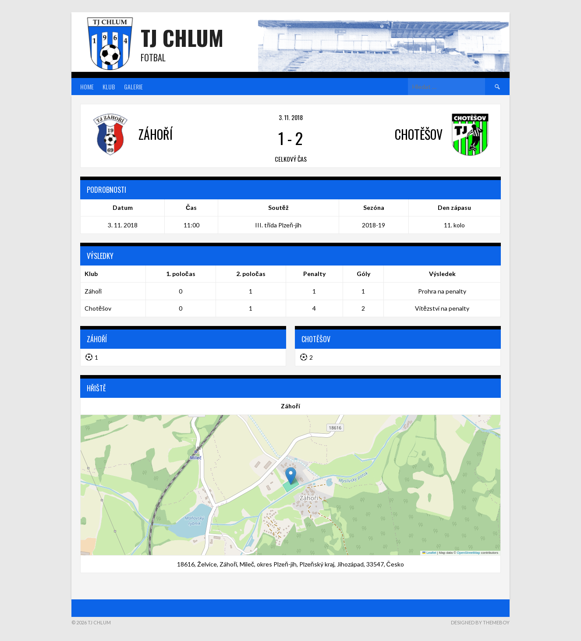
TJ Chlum (182, 37)
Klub (109, 86)
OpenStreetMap (468, 553)
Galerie (133, 86)
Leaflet (429, 553)
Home (87, 86)
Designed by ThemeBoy (480, 622)
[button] (290, 476)
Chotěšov (98, 308)
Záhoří (93, 291)
